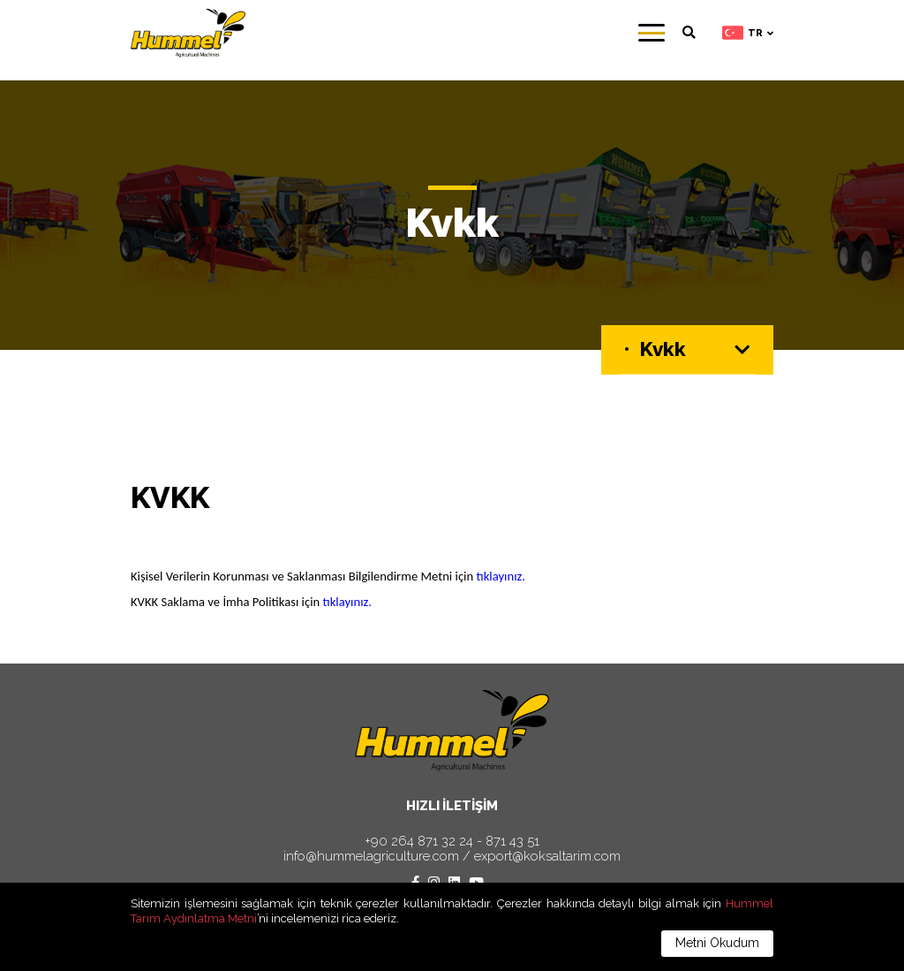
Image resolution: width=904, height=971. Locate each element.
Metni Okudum (717, 943)
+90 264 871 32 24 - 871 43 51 (452, 841)
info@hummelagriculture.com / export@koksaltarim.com (452, 856)
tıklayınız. (501, 576)
